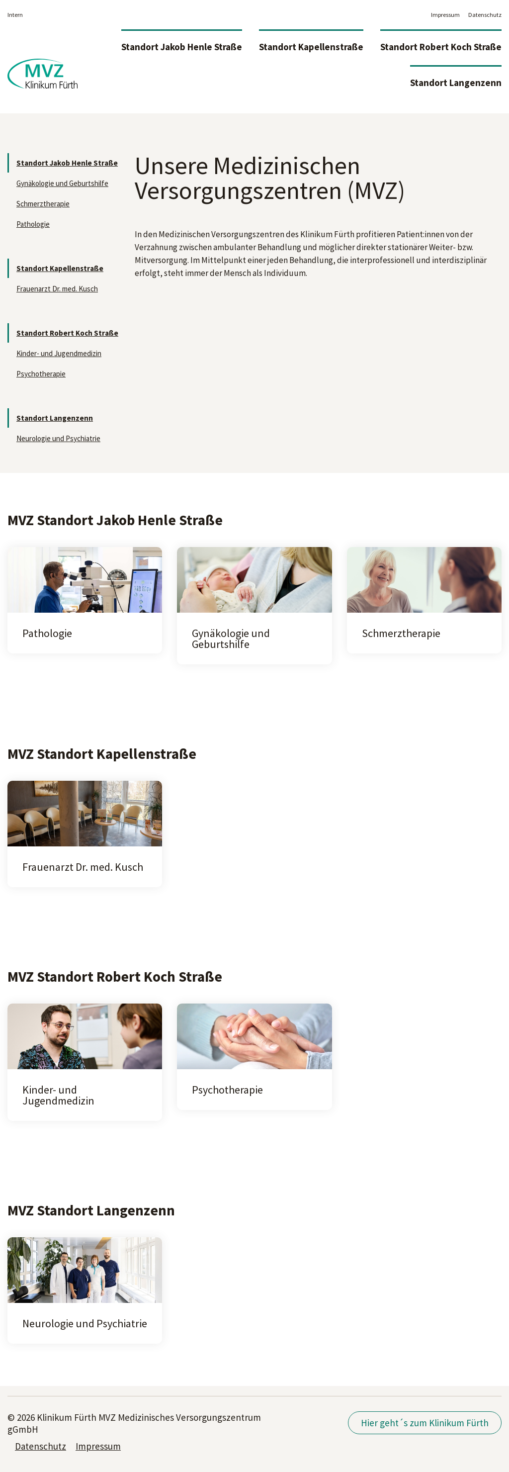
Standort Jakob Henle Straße (181, 47)
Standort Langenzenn (456, 83)
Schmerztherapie (43, 203)
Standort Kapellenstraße (311, 47)
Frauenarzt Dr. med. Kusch (57, 288)
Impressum (445, 14)
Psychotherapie (41, 373)
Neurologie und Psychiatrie (58, 438)
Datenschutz (485, 14)
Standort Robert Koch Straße (441, 47)
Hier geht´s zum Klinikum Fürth (425, 1423)
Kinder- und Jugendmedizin (58, 353)
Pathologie (33, 224)
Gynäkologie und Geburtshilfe (62, 183)
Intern (15, 14)
